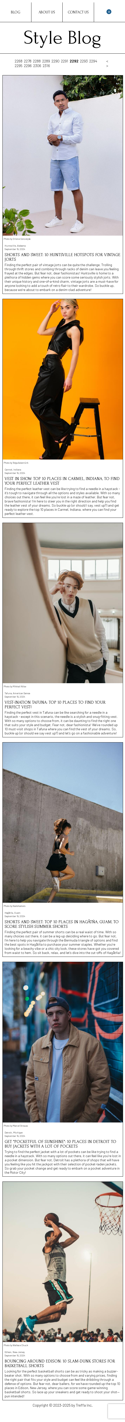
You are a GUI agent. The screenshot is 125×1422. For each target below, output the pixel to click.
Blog (15, 12)
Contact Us (78, 12)
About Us (46, 12)
